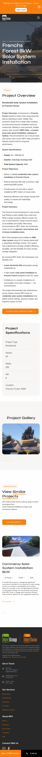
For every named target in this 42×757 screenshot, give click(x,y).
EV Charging (5, 706)
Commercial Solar (6, 698)
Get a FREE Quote (10, 753)
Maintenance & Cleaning (8, 710)
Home (4, 41)
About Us (4, 720)
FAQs (3, 736)
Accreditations (5, 732)
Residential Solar (6, 694)
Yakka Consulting (21, 657)
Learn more (21, 10)
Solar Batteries (6, 702)
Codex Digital (11, 657)
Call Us (31, 753)
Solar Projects (5, 724)
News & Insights (6, 728)
